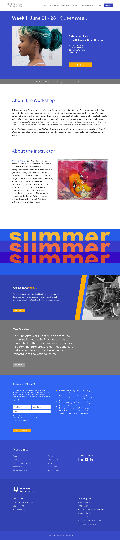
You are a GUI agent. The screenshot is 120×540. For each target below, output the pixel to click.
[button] (19, 310)
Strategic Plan (54, 463)
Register (80, 65)
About (15, 456)
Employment (53, 460)
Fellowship (52, 456)
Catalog (59, 82)
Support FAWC (54, 470)
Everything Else (79, 82)
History (16, 460)
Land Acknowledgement (23, 463)
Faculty (68, 82)
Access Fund (18, 467)
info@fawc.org (19, 509)
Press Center (53, 467)
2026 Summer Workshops (44, 82)
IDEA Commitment (21, 470)
